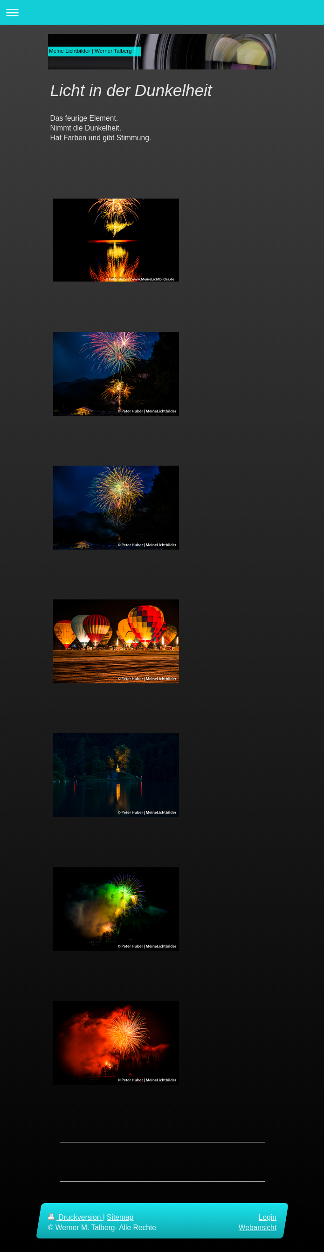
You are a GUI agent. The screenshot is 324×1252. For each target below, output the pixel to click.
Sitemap (120, 1217)
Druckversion (75, 1217)
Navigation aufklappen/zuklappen (162, 12)
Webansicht (257, 1227)
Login (267, 1217)
